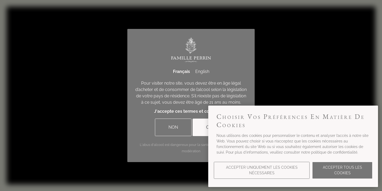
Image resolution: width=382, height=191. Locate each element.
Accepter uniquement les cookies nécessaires (262, 170)
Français (181, 71)
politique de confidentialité (334, 152)
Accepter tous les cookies (342, 170)
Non (173, 127)
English (202, 71)
